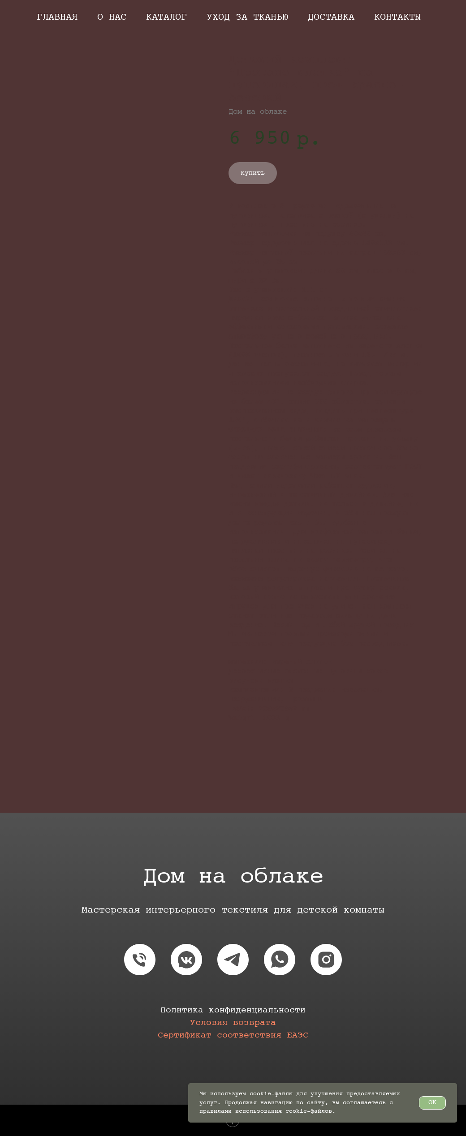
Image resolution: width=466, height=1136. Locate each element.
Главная (57, 17)
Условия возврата (233, 1023)
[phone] (139, 959)
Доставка (331, 17)
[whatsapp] (279, 959)
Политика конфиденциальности (233, 1010)
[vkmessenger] (186, 959)
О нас (111, 17)
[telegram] (233, 959)
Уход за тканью (247, 17)
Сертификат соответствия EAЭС (233, 1035)
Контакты (397, 17)
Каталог (166, 17)
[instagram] (326, 959)
